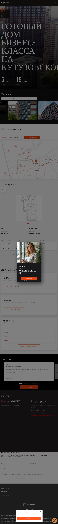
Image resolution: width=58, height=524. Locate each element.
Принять (29, 518)
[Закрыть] (41, 511)
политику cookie (35, 515)
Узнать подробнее (29, 279)
